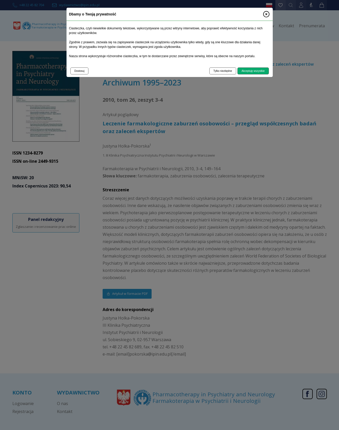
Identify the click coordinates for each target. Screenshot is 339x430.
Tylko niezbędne (222, 71)
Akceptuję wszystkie (253, 71)
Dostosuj (80, 71)
